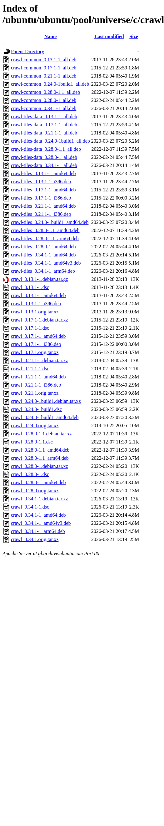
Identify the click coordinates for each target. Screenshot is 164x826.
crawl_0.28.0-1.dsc (30, 474)
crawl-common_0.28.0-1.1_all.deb (45, 92)
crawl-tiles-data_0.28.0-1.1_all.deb (46, 149)
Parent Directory (27, 51)
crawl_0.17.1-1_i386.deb (36, 344)
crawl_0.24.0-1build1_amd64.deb (44, 417)
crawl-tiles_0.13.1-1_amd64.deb (43, 173)
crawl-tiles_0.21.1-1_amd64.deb (43, 206)
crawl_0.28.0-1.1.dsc (32, 441)
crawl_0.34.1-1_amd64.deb (38, 515)
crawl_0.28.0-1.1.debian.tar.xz (41, 433)
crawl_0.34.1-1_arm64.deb (38, 531)
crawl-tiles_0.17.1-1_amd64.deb (43, 189)
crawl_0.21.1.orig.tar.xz (34, 393)
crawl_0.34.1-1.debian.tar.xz (39, 498)
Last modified (109, 36)
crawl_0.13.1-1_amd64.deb (38, 295)
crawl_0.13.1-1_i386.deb (36, 303)
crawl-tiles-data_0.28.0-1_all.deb (44, 157)
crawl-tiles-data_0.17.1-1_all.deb (44, 124)
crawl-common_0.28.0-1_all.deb (43, 100)
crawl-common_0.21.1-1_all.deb (43, 76)
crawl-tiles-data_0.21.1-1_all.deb (44, 132)
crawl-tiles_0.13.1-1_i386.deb (41, 181)
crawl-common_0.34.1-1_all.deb (43, 108)
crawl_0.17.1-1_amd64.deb (38, 336)
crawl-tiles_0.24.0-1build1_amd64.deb (49, 222)
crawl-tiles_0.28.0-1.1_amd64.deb (45, 230)
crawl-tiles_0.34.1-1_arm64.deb (43, 271)
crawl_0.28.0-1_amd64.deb (38, 482)
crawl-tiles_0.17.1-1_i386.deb (41, 197)
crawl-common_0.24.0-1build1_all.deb (50, 84)
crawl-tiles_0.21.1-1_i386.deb (41, 214)
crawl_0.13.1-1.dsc (30, 287)
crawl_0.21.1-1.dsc (30, 368)
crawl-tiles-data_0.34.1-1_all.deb (44, 165)
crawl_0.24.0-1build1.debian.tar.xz (46, 401)
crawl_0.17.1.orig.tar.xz (34, 352)
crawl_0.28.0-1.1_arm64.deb (40, 458)
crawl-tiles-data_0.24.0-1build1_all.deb (50, 141)
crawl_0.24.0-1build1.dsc (36, 409)
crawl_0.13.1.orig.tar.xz (34, 311)
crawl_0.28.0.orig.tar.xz (34, 490)
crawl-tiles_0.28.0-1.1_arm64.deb (45, 238)
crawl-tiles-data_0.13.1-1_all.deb (44, 116)
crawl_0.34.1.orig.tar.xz (34, 539)
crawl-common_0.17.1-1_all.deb (43, 67)
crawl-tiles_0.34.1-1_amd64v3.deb (46, 263)
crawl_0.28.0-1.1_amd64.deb (40, 450)
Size (133, 36)
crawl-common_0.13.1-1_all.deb (43, 59)
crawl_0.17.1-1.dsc (30, 328)
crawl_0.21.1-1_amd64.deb (38, 376)
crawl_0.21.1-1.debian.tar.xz (39, 360)
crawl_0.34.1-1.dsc (30, 506)
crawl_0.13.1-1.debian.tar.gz (39, 279)
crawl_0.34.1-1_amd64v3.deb (41, 523)
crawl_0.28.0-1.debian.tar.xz (39, 466)
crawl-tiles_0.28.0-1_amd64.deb (43, 246)
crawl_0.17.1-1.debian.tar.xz (39, 319)
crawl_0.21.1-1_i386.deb (36, 385)
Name (50, 36)
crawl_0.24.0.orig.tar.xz (34, 425)
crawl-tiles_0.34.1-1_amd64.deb (43, 254)
